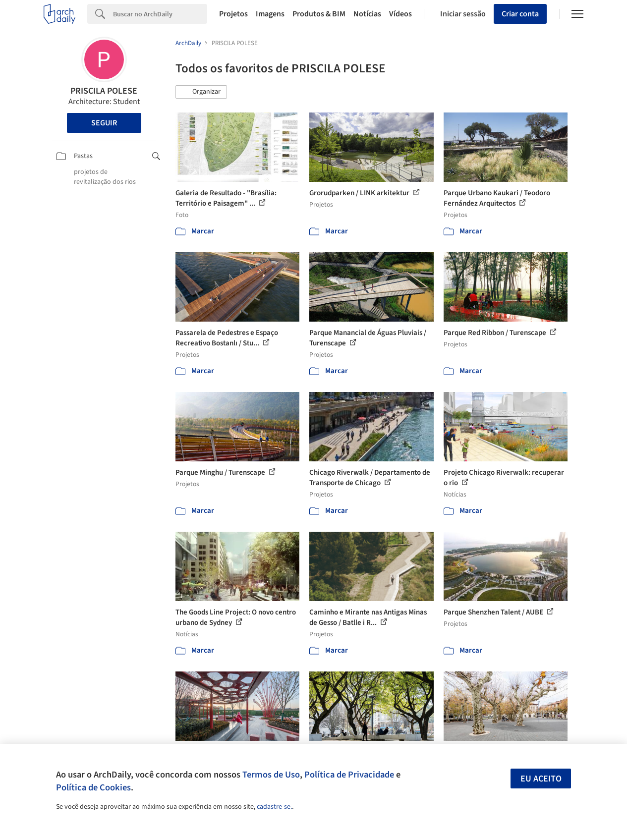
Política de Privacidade (349, 774)
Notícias (367, 14)
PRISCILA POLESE (103, 91)
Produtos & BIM (318, 14)
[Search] (160, 14)
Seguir (104, 122)
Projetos (233, 14)
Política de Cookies (93, 787)
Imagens (270, 14)
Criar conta (520, 13)
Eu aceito (541, 779)
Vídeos (400, 14)
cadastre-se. (274, 807)
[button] (201, 92)
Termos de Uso (271, 774)
